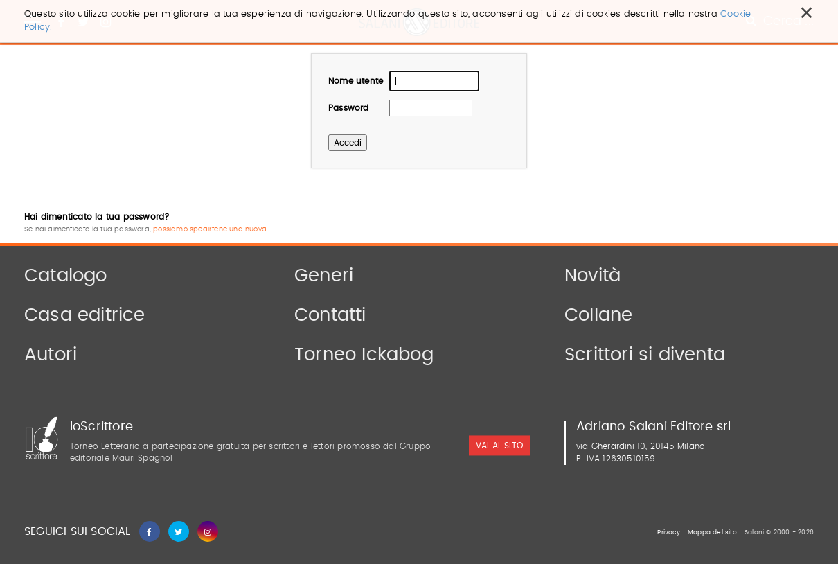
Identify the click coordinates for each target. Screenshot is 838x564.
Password (348, 108)
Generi (323, 276)
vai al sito (499, 446)
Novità (592, 276)
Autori (50, 355)
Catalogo (65, 276)
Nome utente (355, 81)
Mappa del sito (712, 532)
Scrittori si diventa (644, 355)
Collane (598, 315)
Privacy (668, 532)
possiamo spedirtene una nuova (210, 229)
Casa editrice (84, 315)
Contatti (330, 315)
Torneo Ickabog (364, 355)
